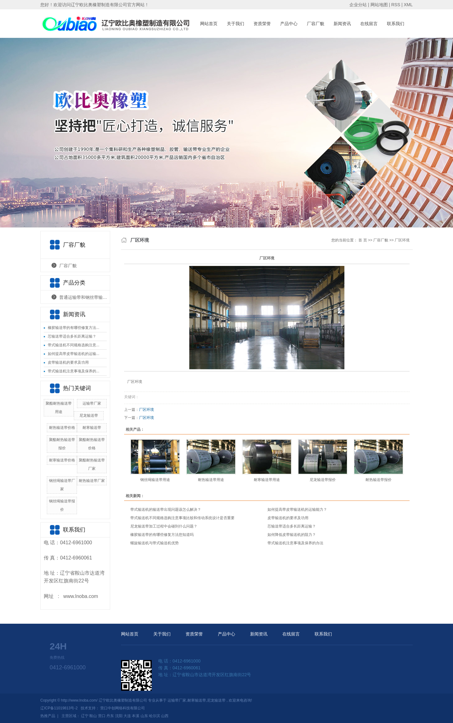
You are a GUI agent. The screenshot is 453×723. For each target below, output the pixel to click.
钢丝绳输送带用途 (155, 480)
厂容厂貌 (315, 23)
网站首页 (209, 23)
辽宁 (84, 716)
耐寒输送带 (92, 427)
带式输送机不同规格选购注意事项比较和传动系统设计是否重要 (182, 518)
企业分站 (358, 4)
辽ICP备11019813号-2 (59, 708)
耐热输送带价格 (62, 427)
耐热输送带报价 (379, 480)
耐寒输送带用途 (267, 480)
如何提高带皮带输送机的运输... (73, 354)
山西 (164, 716)
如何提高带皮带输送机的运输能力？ (297, 509)
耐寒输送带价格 (62, 460)
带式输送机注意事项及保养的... (73, 371)
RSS (395, 4)
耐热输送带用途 (211, 480)
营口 (101, 716)
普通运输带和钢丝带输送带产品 (84, 297)
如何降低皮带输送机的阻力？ (291, 534)
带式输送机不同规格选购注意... (73, 345)
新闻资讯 (342, 23)
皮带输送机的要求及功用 (68, 362)
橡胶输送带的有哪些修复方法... (73, 328)
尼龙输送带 (88, 415)
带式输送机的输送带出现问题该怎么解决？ (165, 509)
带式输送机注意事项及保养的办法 (295, 543)
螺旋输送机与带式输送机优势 (154, 543)
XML (408, 4)
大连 (127, 716)
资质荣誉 (262, 23)
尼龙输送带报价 (323, 480)
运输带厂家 (92, 403)
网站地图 (379, 4)
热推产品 (47, 716)
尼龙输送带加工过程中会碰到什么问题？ (163, 526)
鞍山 (93, 716)
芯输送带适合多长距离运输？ (72, 336)
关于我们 (235, 23)
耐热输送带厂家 (92, 480)
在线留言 (369, 23)
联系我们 (395, 23)
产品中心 (289, 23)
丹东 (110, 716)
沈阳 (119, 716)
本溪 (135, 716)
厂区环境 (402, 240)
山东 (144, 716)
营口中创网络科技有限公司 (122, 708)
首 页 (362, 240)
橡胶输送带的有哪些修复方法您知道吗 (162, 534)
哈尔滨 (154, 716)
